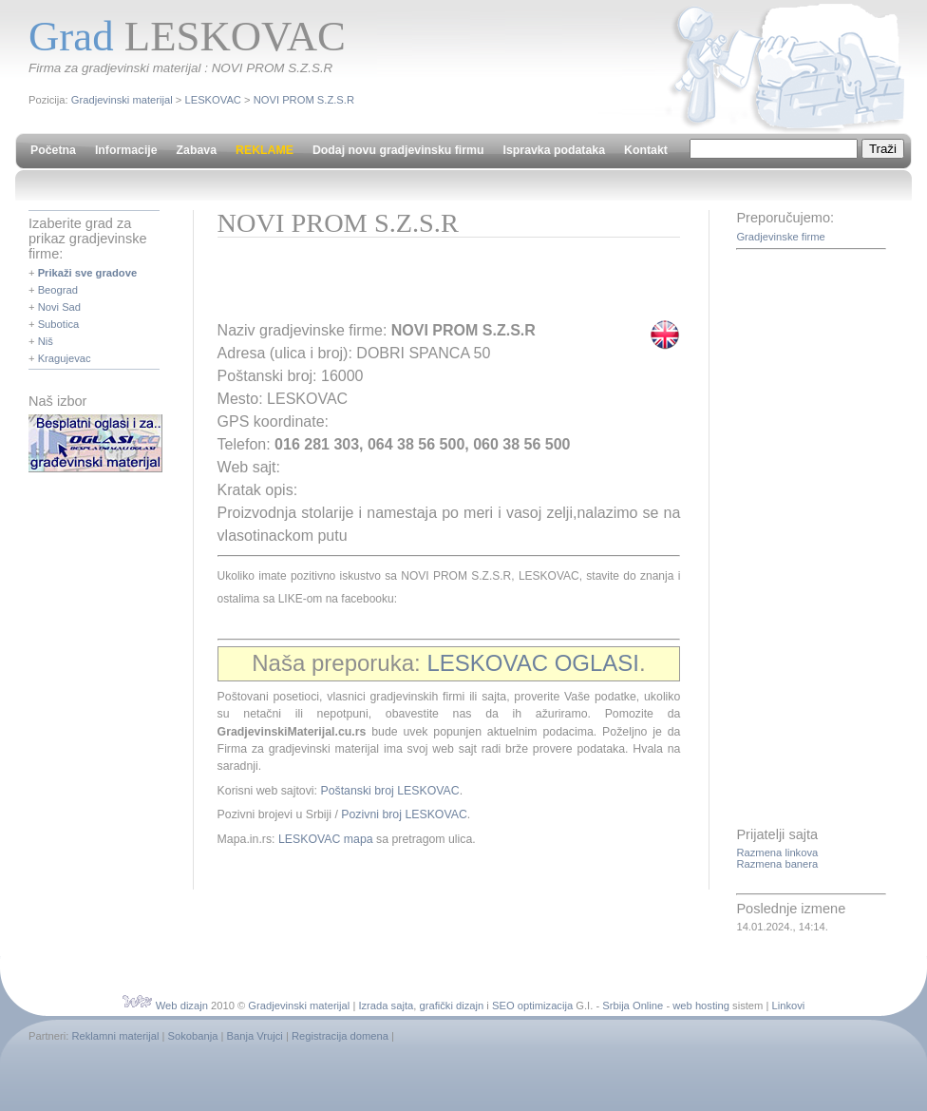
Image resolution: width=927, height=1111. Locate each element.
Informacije (126, 150)
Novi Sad (59, 307)
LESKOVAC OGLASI (532, 663)
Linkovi (788, 1005)
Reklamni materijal (115, 1036)
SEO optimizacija (532, 1005)
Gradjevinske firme (780, 236)
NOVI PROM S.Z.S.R (304, 99)
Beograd (58, 290)
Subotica (59, 324)
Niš (45, 341)
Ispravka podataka (554, 150)
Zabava (197, 150)
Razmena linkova (777, 852)
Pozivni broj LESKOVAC (404, 814)
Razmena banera (777, 864)
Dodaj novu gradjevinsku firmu (398, 150)
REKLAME (264, 150)
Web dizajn (182, 1005)
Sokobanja (193, 1036)
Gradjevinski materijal (122, 99)
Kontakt (646, 150)
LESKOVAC (212, 99)
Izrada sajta (385, 1005)
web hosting (700, 1005)
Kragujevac (64, 358)
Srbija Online (632, 1005)
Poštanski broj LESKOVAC (389, 790)
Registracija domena (340, 1036)
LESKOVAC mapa (325, 839)
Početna (53, 150)
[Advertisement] (440, 285)
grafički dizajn (451, 1005)
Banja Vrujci (255, 1036)
